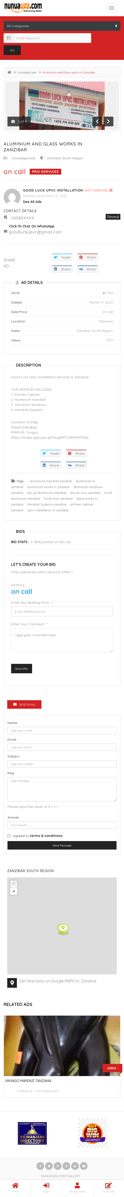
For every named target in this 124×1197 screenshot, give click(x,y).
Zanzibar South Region (65, 158)
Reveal (113, 216)
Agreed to (38, 836)
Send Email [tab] (24, 704)
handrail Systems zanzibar (47, 504)
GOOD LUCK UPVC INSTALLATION (53, 190)
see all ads (32, 202)
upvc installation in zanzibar (48, 510)
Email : (12, 739)
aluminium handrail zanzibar (51, 481)
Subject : (14, 756)
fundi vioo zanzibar (58, 498)
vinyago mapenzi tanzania (28, 1081)
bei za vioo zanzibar (85, 493)
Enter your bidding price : (32, 602)
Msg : (11, 773)
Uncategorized (26, 72)
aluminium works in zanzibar (48, 487)
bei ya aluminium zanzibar (47, 493)
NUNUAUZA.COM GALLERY (60, 1176)
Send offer (21, 668)
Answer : (14, 817)
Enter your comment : (29, 624)
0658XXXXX (22, 218)
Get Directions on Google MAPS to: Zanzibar (58, 981)
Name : (13, 723)
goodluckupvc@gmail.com (35, 232)
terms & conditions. (46, 836)
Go (12, 50)
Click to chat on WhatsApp (31, 226)
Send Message (62, 845)
